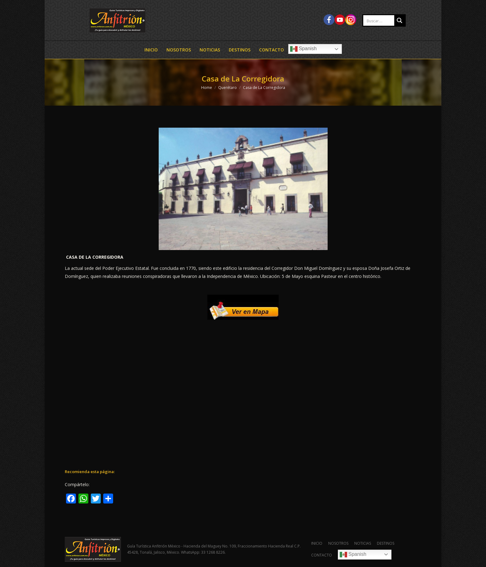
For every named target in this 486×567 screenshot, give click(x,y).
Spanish (303, 49)
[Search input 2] (385, 21)
